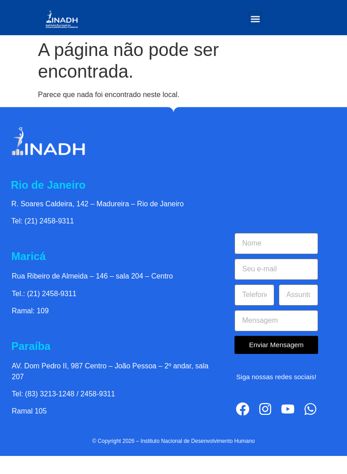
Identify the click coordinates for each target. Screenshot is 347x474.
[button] (255, 18)
